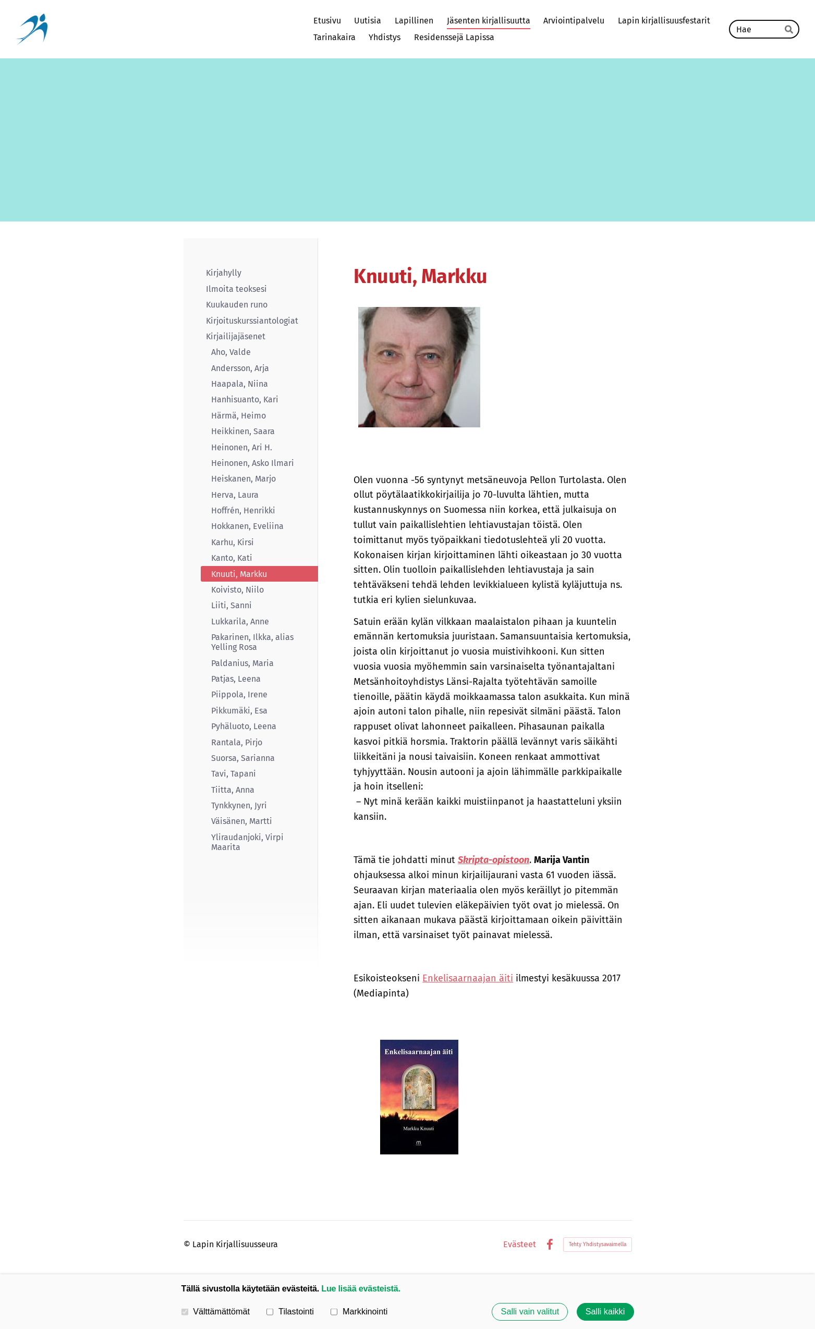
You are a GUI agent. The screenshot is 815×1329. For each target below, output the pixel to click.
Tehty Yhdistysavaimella (597, 1244)
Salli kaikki (605, 1311)
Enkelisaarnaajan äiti (467, 978)
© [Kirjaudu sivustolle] (188, 1244)
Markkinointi (359, 1311)
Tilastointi (289, 1311)
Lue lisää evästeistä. (360, 1288)
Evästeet (519, 1244)
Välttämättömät (215, 1311)
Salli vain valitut (530, 1311)
